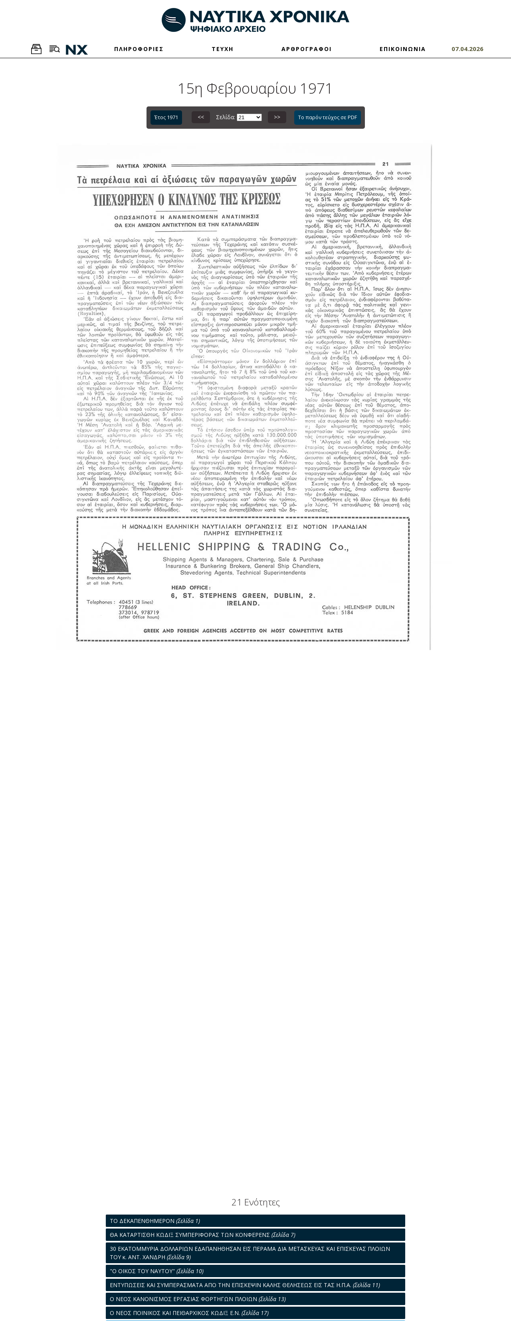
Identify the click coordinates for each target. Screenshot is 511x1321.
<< (201, 117)
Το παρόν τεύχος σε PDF (327, 117)
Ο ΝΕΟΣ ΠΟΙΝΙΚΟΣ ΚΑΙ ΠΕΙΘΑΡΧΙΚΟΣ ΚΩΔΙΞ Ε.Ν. (189, 1313)
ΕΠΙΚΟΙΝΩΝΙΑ (403, 49)
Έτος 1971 (166, 117)
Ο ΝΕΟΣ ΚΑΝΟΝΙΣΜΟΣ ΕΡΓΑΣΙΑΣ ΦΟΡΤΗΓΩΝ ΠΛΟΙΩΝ (198, 1299)
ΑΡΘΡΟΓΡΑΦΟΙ (306, 49)
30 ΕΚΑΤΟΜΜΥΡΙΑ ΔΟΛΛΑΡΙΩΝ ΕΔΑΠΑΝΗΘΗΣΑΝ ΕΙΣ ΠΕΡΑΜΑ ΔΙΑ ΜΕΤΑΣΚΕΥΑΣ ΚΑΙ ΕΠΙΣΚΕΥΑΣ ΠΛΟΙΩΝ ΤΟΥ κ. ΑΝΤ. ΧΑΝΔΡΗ (250, 1253)
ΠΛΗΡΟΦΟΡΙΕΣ (139, 49)
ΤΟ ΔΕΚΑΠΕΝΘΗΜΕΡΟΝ (155, 1221)
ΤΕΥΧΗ (223, 49)
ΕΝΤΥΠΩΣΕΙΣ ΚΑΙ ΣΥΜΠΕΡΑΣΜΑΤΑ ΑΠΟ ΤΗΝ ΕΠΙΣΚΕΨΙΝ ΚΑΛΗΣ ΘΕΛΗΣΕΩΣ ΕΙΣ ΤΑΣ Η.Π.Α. (245, 1285)
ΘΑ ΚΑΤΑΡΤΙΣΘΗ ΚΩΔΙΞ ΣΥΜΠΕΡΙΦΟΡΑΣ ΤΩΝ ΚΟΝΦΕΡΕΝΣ (202, 1234)
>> (277, 117)
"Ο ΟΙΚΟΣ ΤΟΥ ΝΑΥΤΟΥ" (157, 1271)
